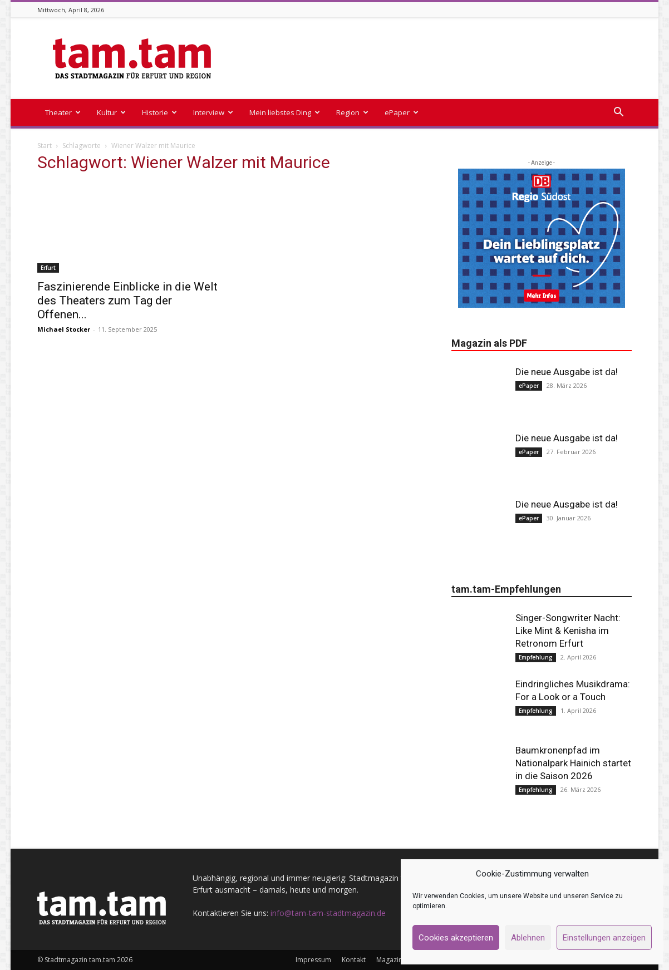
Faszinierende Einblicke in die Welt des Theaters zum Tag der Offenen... (127, 300)
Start (44, 145)
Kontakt (354, 959)
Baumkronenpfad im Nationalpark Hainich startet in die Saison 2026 (573, 763)
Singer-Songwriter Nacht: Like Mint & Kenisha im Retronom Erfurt (568, 630)
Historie (159, 112)
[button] (618, 113)
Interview (213, 112)
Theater (63, 112)
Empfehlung (536, 657)
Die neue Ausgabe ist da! (566, 371)
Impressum (313, 959)
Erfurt (48, 268)
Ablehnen (528, 938)
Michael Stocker (63, 329)
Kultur (111, 112)
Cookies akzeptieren (456, 938)
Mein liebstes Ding (284, 112)
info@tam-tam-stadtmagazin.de (328, 913)
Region (352, 112)
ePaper (402, 112)
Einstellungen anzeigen (604, 938)
